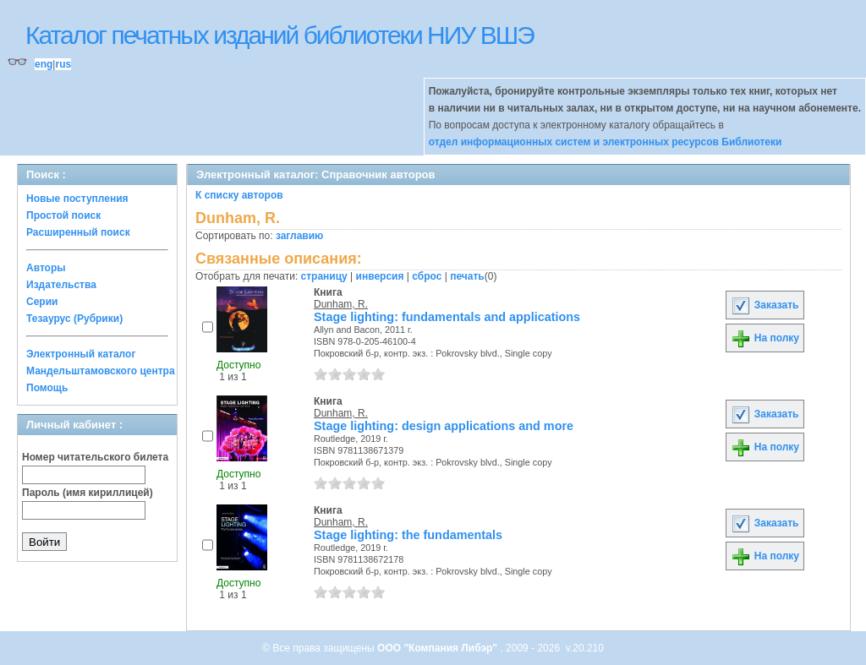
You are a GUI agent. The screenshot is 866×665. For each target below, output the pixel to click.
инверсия (380, 276)
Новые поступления (77, 198)
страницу (324, 276)
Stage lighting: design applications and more (443, 426)
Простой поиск (63, 215)
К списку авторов (239, 195)
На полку (765, 338)
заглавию (299, 236)
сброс (426, 276)
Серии (42, 302)
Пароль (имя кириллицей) (87, 493)
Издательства (61, 285)
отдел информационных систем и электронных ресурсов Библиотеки (605, 142)
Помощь (47, 388)
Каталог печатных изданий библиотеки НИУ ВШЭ (279, 35)
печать (467, 276)
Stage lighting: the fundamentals (408, 535)
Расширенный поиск (78, 232)
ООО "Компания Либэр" (438, 648)
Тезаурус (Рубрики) (74, 318)
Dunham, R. (341, 304)
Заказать (764, 305)
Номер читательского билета (95, 457)
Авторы (46, 268)
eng (43, 64)
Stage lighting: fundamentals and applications (447, 317)
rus (63, 64)
